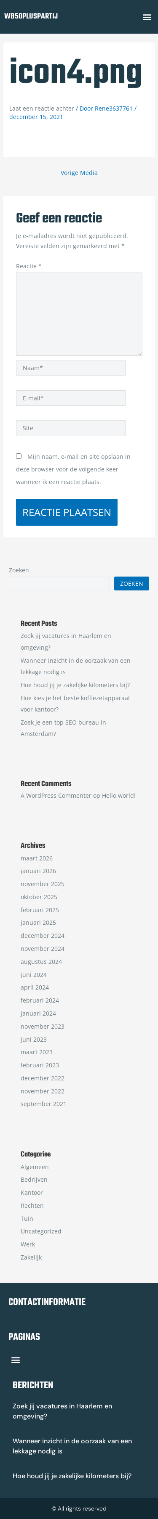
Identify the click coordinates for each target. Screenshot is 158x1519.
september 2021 (44, 1104)
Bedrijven (34, 1179)
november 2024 (42, 949)
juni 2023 (34, 1039)
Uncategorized (41, 1231)
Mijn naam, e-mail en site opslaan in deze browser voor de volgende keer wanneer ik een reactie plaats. (73, 469)
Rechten (32, 1205)
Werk (28, 1244)
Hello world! (119, 795)
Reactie (29, 266)
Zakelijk (31, 1257)
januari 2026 (38, 871)
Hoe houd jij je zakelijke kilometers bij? (75, 685)
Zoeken (19, 570)
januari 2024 (38, 1013)
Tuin (27, 1219)
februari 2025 (40, 910)
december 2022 (42, 1078)
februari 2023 (40, 1065)
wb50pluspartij (31, 17)
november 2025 (42, 884)
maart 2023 (37, 1052)
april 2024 (35, 987)
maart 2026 (37, 858)
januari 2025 (38, 922)
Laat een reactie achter (41, 108)
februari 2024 (40, 1000)
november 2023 (42, 1026)
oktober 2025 (39, 897)
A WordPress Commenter (56, 795)
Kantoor (32, 1192)
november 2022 (42, 1091)
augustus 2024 (41, 962)
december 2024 (42, 935)
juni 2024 (34, 975)
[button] (147, 17)
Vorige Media (79, 173)
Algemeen (35, 1167)
